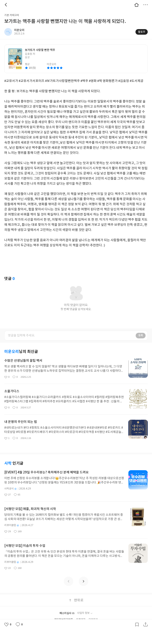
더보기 (145, 5)
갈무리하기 (137, 624)
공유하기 (145, 624)
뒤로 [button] (6, 5)
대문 (136, 5)
